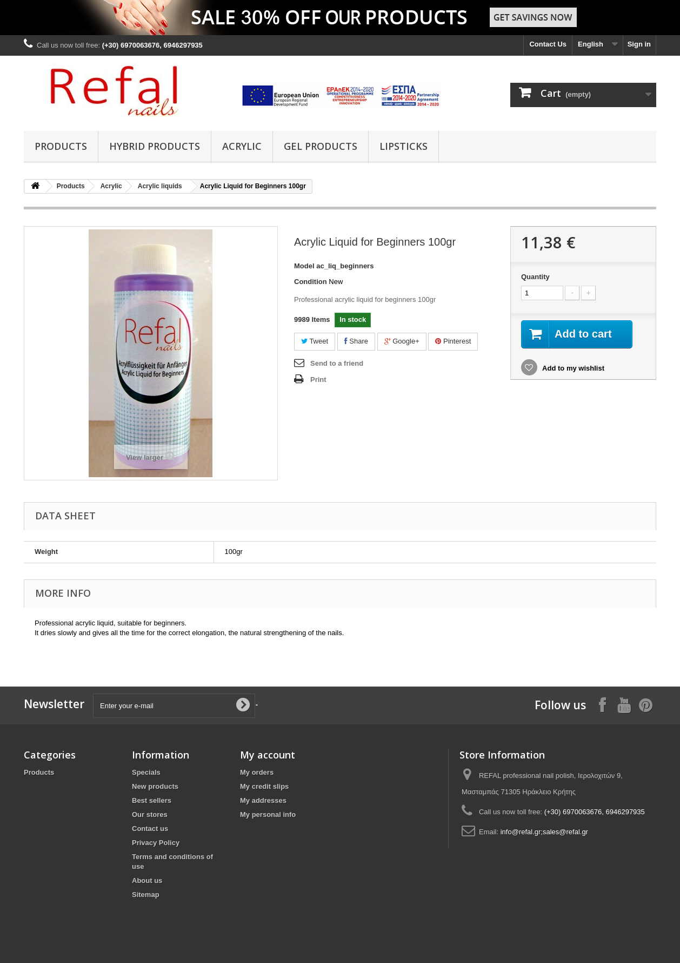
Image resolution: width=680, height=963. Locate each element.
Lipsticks (403, 146)
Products (61, 146)
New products (155, 786)
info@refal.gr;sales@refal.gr (544, 832)
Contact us (150, 829)
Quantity (535, 277)
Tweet (314, 341)
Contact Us (547, 44)
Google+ (401, 341)
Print (318, 379)
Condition (310, 282)
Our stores (150, 814)
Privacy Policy (155, 843)
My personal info (268, 814)
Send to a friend (336, 363)
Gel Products (320, 146)
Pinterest (453, 341)
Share (356, 341)
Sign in (639, 44)
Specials (146, 772)
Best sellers (151, 800)
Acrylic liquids (160, 186)
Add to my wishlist (572, 368)
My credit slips (264, 786)
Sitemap (145, 895)
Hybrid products (154, 146)
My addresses (263, 800)
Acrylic (242, 146)
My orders (257, 772)
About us (147, 880)
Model (304, 266)
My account (267, 754)
